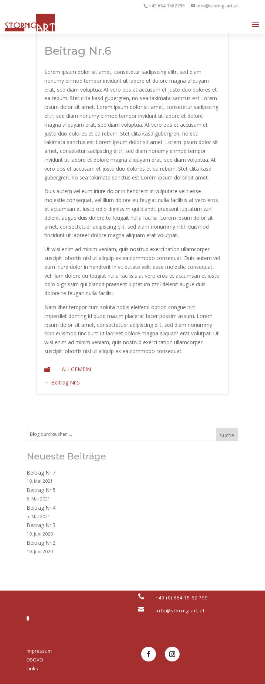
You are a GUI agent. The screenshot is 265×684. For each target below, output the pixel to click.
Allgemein (76, 369)
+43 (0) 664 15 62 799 (182, 598)
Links (32, 668)
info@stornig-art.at (180, 610)
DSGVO (35, 659)
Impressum (39, 650)
